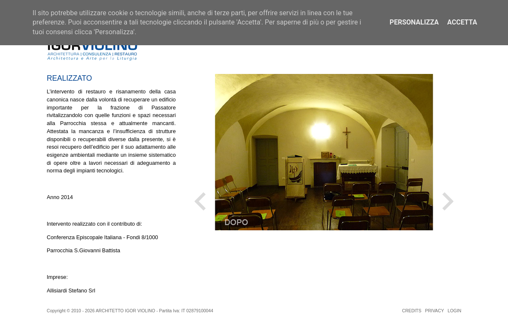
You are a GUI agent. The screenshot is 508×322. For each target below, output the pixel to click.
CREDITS (412, 310)
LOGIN (454, 310)
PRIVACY (434, 310)
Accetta (462, 22)
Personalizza (414, 22)
